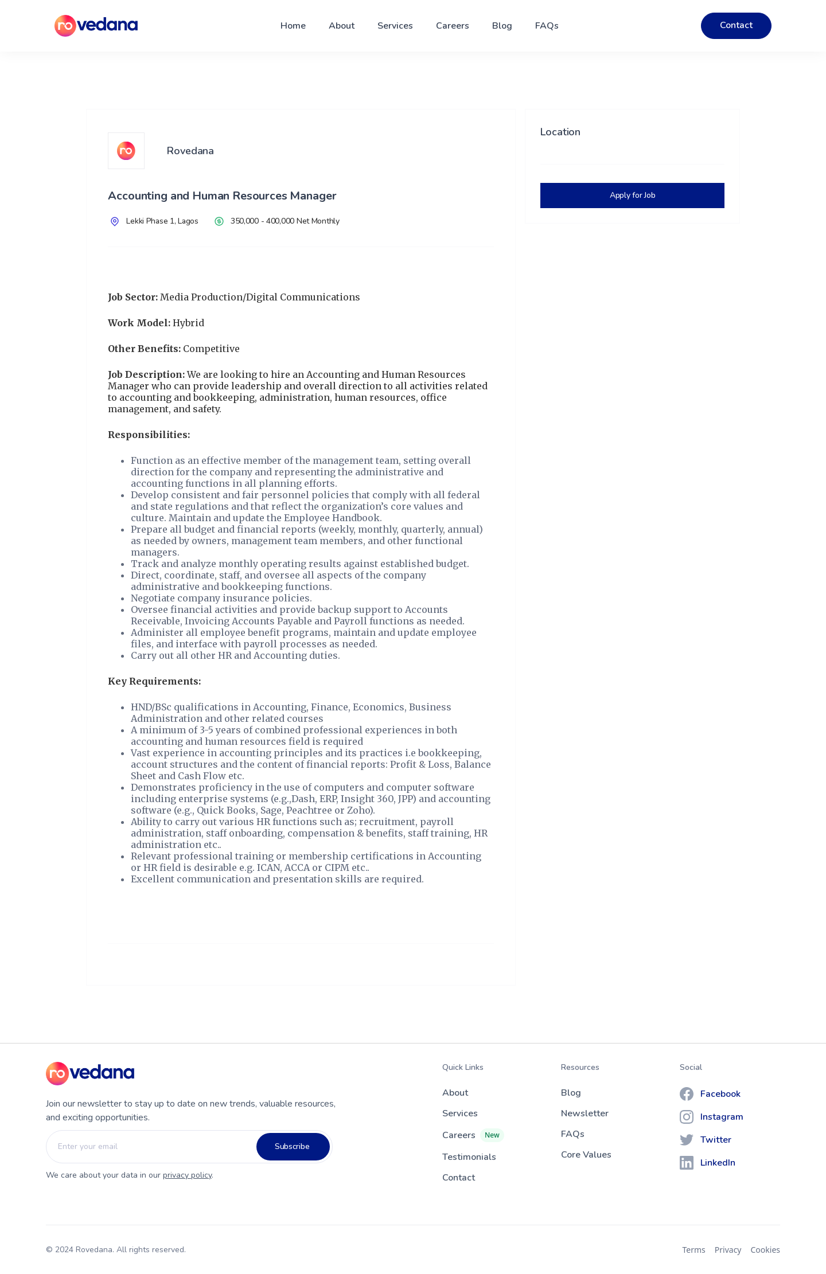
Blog (502, 25)
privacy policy (187, 1175)
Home (293, 25)
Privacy (728, 1249)
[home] (96, 26)
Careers (452, 25)
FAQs (547, 25)
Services (395, 25)
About (341, 25)
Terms (694, 1249)
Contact (736, 25)
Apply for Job (632, 195)
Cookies (765, 1249)
